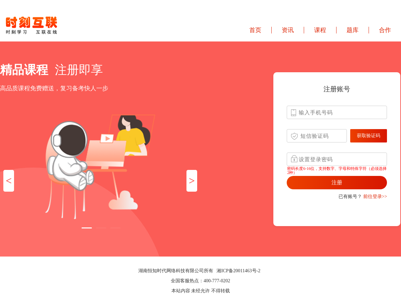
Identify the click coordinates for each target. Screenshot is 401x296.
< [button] (9, 181)
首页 (255, 30)
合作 (385, 30)
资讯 (288, 30)
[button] (87, 227)
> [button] (192, 181)
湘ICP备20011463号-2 (238, 270)
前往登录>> (375, 196)
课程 (320, 30)
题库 (353, 30)
